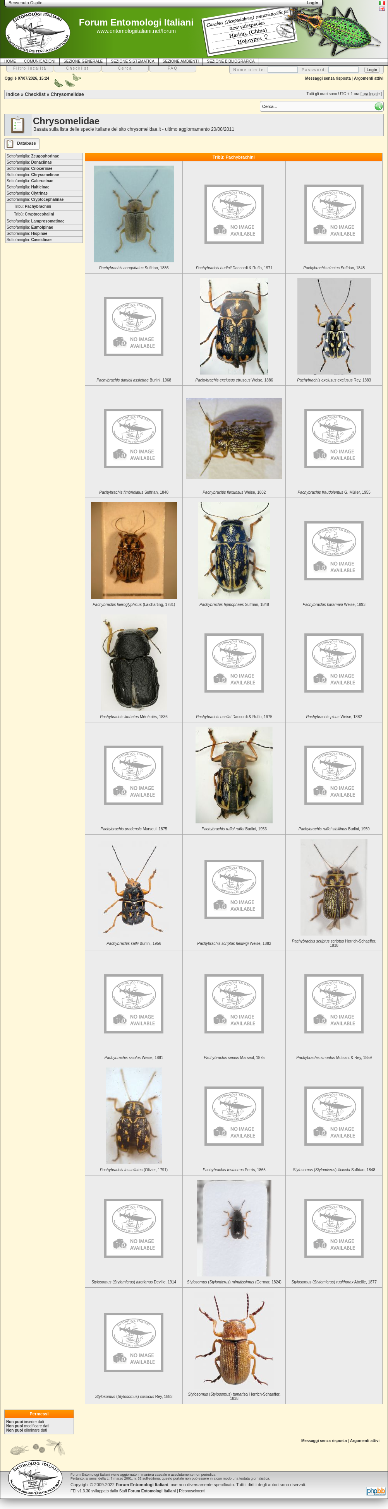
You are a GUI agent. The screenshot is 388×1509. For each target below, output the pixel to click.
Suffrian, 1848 (334, 268)
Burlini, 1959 (334, 829)
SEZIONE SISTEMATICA (133, 61)
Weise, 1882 (234, 492)
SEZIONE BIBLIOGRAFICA (230, 61)
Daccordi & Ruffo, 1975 (234, 717)
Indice (13, 94)
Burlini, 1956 (234, 829)
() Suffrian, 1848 (334, 1170)
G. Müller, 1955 (333, 492)
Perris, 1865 (234, 1170)
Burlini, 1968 (133, 380)
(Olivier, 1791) (134, 1170)
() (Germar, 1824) (234, 1282)
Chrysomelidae (67, 94)
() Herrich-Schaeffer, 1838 (234, 1396)
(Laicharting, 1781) (134, 604)
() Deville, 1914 (133, 1282)
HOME (10, 61)
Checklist (35, 94)
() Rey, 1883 (134, 1396)
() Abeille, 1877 (334, 1282)
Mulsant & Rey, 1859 (334, 1058)
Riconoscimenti (192, 1491)
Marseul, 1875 (133, 829)
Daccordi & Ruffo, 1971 (234, 268)
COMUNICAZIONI (39, 61)
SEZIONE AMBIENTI (181, 61)
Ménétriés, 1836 (134, 717)
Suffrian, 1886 (134, 268)
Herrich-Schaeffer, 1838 (334, 943)
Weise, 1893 (334, 604)
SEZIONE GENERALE (83, 61)
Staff (147, 1491)
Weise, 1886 (234, 380)
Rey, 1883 (334, 380)
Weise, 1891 (134, 1058)
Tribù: (32, 206)
